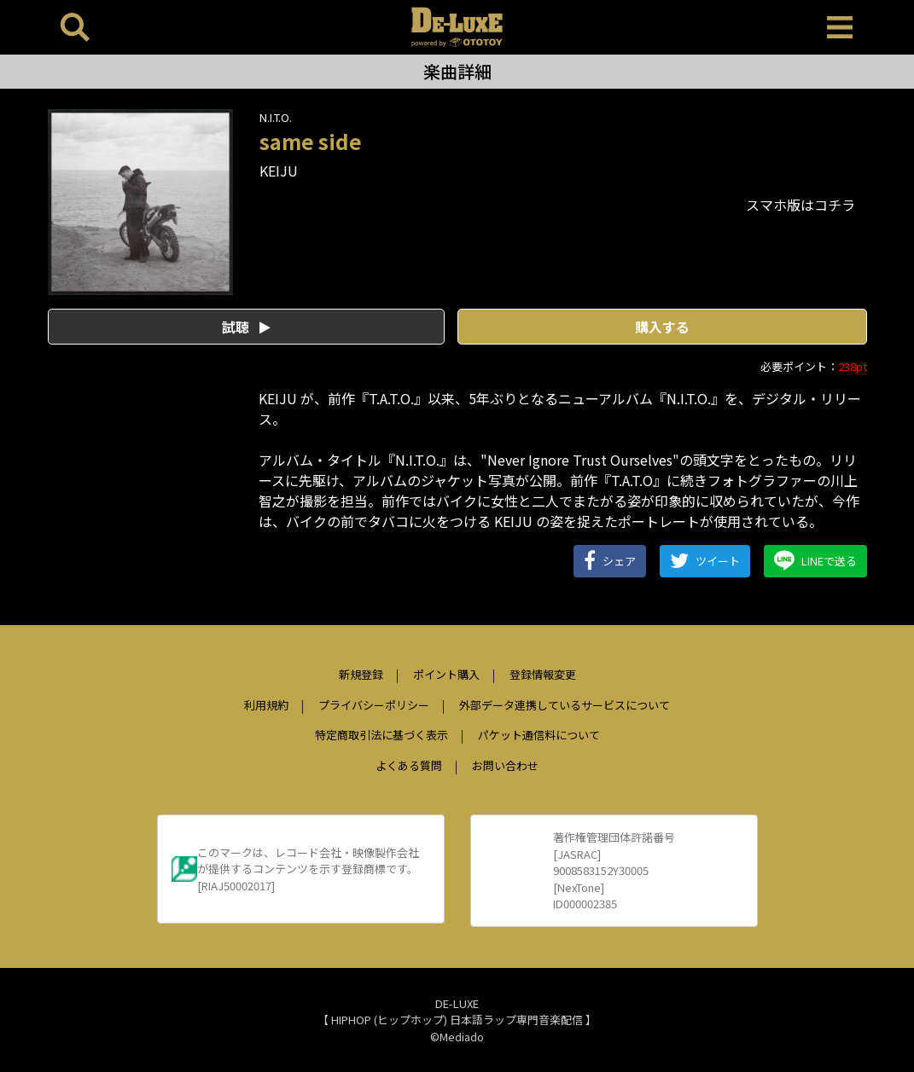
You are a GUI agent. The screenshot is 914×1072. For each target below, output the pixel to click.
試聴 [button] (246, 326)
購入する (662, 326)
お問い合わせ (505, 765)
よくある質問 (408, 765)
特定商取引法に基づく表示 (381, 735)
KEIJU (278, 170)
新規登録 (361, 674)
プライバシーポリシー (373, 705)
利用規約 (266, 705)
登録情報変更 (542, 674)
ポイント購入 (446, 674)
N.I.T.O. (275, 117)
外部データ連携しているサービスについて (564, 705)
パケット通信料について (539, 735)
